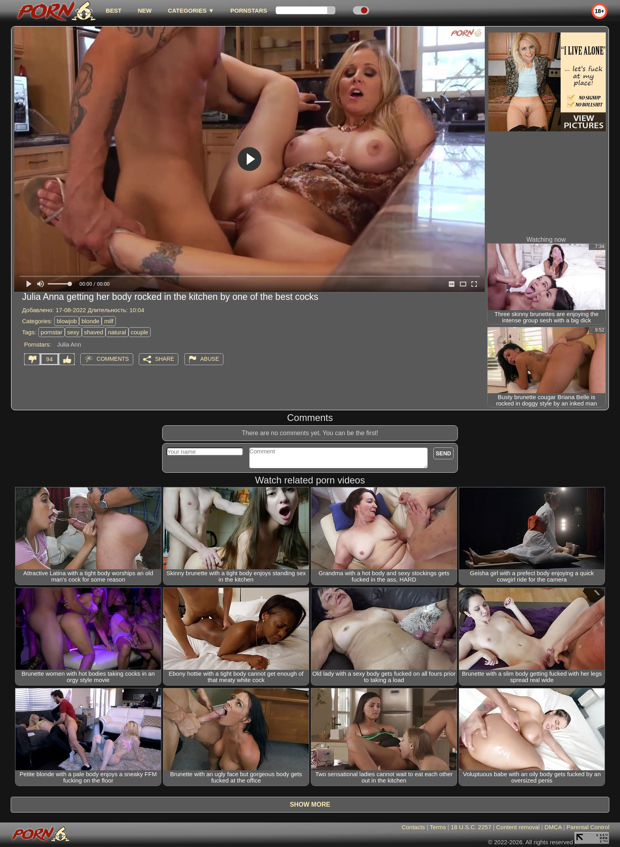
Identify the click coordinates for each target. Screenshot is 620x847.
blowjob (67, 321)
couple (139, 332)
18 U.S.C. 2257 (471, 827)
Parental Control (588, 827)
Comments (112, 359)
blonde (90, 321)
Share (164, 359)
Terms (438, 827)
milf (108, 321)
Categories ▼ (191, 10)
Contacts (413, 827)
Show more (310, 804)
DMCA (552, 827)
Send (443, 453)
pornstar (51, 332)
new (144, 10)
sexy (73, 332)
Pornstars (249, 10)
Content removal (518, 827)
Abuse (209, 359)
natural (117, 332)
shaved (93, 332)
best (113, 10)
